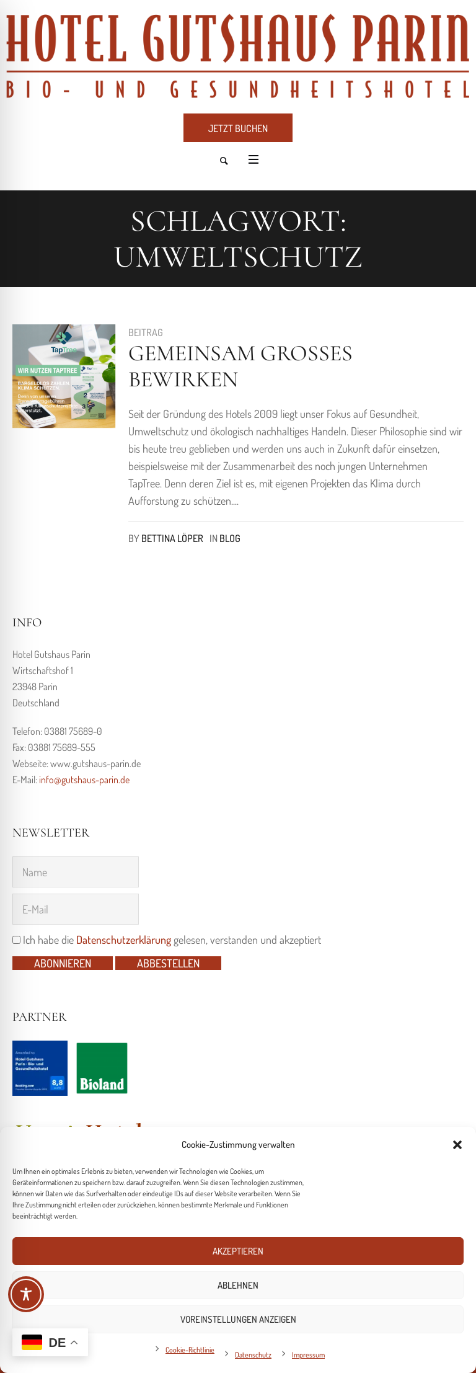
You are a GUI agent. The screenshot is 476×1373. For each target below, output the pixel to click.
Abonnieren (62, 963)
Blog (229, 538)
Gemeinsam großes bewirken (240, 366)
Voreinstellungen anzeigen (238, 1319)
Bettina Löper (172, 538)
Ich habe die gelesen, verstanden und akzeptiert (166, 939)
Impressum (308, 1354)
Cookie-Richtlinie (189, 1349)
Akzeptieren (238, 1251)
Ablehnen (238, 1285)
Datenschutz (253, 1354)
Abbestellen (168, 963)
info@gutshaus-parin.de (84, 779)
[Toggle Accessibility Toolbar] (26, 1294)
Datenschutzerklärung (123, 939)
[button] (457, 1145)
